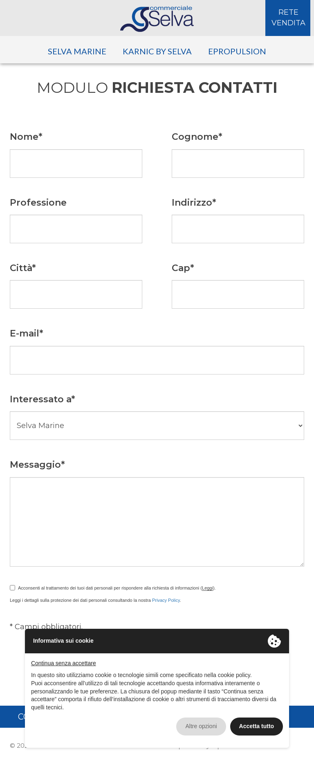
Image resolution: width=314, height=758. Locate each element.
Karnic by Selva (157, 51)
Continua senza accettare (63, 663)
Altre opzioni (201, 726)
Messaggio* (37, 464)
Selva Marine (77, 51)
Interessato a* (42, 399)
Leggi (207, 587)
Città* (23, 268)
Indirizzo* (194, 202)
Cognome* (197, 136)
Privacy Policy (166, 600)
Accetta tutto (256, 726)
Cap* (183, 268)
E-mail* (26, 333)
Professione (38, 202)
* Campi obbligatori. (46, 626)
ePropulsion (237, 51)
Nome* (26, 136)
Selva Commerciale (157, 19)
